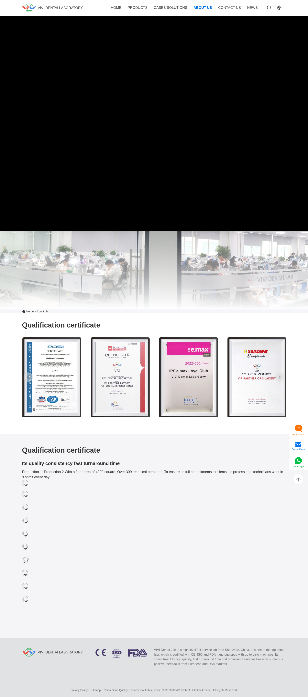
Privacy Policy (79, 690)
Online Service (298, 434)
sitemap (96, 690)
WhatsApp (298, 466)
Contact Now (298, 449)
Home (30, 311)
